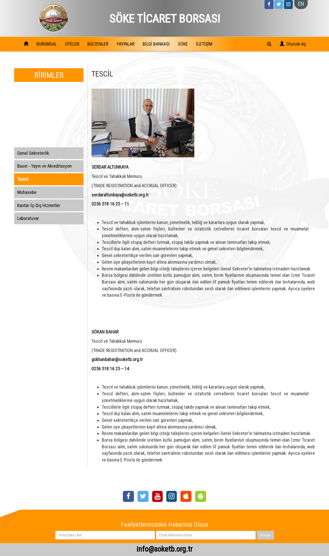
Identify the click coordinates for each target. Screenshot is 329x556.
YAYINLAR (125, 44)
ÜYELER (72, 44)
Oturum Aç (296, 44)
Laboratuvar (28, 218)
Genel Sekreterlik (33, 153)
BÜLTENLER (97, 44)
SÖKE (183, 44)
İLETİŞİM (204, 44)
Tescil (22, 179)
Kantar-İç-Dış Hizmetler (38, 205)
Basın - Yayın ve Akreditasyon (44, 166)
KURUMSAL (46, 44)
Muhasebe (26, 192)
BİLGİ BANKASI (156, 44)
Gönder (265, 535)
